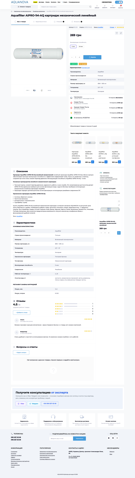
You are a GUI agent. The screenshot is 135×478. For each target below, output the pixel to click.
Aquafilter (100, 27)
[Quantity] (76, 61)
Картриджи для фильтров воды (48, 451)
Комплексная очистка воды (47, 455)
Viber (110, 454)
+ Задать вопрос (21, 352)
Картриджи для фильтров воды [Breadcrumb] (22, 11)
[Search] (90, 6)
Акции (35, 2)
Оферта (13, 457)
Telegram (111, 451)
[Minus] (72, 61)
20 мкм (81, 50)
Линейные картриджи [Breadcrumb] (39, 11)
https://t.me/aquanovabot (108, 438)
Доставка (41, 2)
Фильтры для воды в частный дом (20, 461)
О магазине (14, 451)
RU (120, 2)
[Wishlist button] (116, 37)
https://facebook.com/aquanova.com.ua (113, 438)
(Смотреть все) (86, 67)
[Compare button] (121, 37)
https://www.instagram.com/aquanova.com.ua (117, 438)
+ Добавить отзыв (21, 312)
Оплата (47, 2)
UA (117, 2)
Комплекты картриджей (46, 453)
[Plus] (79, 61)
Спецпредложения (74, 2)
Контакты (53, 2)
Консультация (109, 188)
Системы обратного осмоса (47, 459)
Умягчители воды (44, 457)
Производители (15, 465)
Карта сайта (14, 463)
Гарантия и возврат (16, 455)
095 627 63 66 (16, 437)
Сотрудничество (15, 459)
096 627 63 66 (16, 440)
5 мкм (73, 50)
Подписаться (79, 438)
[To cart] (119, 233)
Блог (59, 2)
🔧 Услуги (64, 2)
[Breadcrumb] (11, 11)
